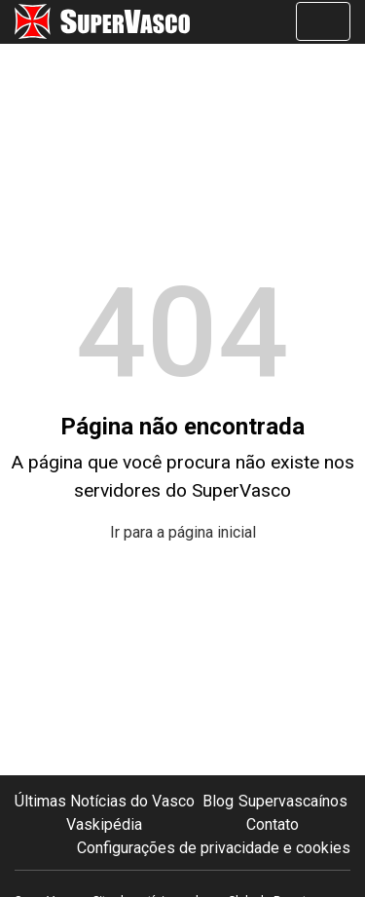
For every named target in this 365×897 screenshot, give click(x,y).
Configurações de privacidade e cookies (213, 848)
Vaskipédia (104, 824)
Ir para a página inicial (183, 532)
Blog (218, 801)
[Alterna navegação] (323, 21)
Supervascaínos (292, 801)
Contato (272, 824)
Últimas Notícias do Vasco (105, 801)
